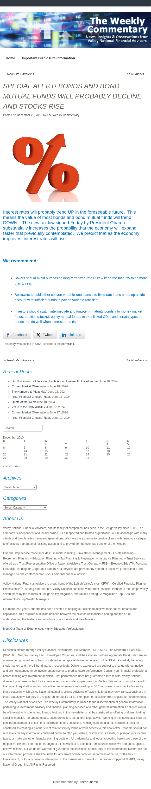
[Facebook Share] (17, 334)
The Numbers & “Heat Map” (29, 391)
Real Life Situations (18, 74)
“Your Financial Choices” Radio (31, 396)
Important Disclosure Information (48, 58)
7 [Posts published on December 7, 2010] (24, 447)
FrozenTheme (88, 782)
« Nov (7, 466)
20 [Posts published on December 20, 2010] (4, 454)
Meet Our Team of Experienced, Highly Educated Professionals (43, 628)
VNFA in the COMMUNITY (28, 407)
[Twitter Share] (45, 334)
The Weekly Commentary (63, 115)
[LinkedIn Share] (72, 334)
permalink (68, 344)
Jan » (16, 466)
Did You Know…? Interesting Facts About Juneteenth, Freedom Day (55, 381)
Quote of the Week (24, 402)
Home (10, 58)
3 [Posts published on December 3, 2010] (87, 444)
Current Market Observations (30, 386)
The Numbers (136, 74)
